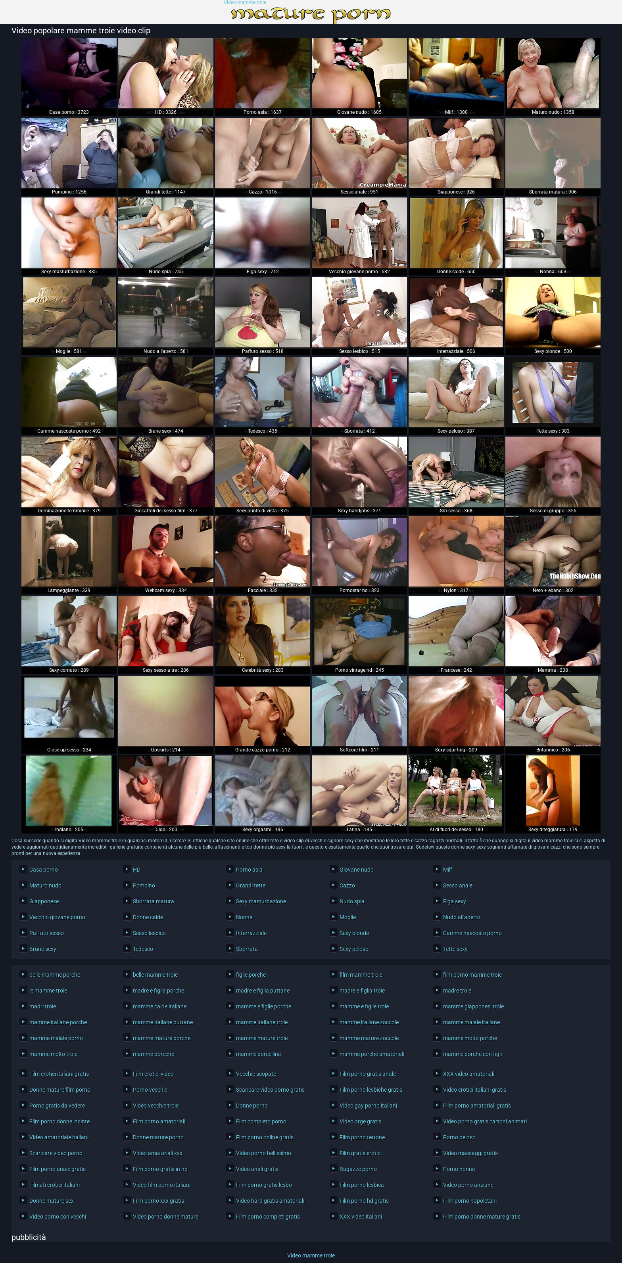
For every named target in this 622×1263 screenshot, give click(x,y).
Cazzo (347, 885)
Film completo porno (261, 1121)
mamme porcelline (258, 1054)
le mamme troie (48, 990)
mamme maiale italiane (471, 1022)
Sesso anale (457, 885)
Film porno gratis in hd (160, 1169)
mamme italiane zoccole (369, 1022)
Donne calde (148, 917)
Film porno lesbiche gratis (371, 1090)
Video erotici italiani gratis (474, 1090)
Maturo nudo (45, 885)
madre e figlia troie (362, 990)
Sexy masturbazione (261, 901)
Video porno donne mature (165, 1216)
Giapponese (44, 901)
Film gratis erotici (361, 1153)
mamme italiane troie (262, 1022)
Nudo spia (352, 901)
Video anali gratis (257, 1169)
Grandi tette (250, 885)
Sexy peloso (354, 949)
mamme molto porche (470, 1038)
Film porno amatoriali (159, 1121)
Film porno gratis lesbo (264, 1185)
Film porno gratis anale (368, 1074)
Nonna (244, 917)
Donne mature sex (51, 1201)
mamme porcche (153, 1054)
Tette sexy (455, 949)
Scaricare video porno (56, 1153)
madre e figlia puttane (263, 990)
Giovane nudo (357, 869)
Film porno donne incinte (59, 1121)
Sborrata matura (153, 901)
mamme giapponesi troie (473, 1006)
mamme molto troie (53, 1054)
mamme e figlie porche (263, 1006)
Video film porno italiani (161, 1185)
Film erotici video (153, 1074)
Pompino (144, 885)
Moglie (348, 917)
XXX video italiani (361, 1216)
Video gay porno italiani (368, 1105)
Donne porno (252, 1105)
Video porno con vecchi (57, 1216)
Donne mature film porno (59, 1090)
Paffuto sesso (46, 933)
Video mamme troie (245, 2)
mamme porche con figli (472, 1054)
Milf (447, 869)
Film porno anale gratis (57, 1169)
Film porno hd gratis (364, 1201)
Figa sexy (454, 901)
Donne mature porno (158, 1137)
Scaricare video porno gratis (270, 1090)
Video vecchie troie (156, 1105)
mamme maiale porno (56, 1038)
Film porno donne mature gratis (481, 1216)
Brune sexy (42, 949)
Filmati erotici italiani (54, 1185)
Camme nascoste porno (472, 933)
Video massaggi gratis (470, 1153)
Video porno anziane (468, 1185)
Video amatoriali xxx (157, 1153)
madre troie (457, 990)
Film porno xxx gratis (158, 1201)
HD (136, 869)
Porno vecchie (150, 1090)
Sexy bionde (354, 933)
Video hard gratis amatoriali (270, 1201)
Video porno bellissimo (263, 1153)
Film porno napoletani (470, 1201)
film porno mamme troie (472, 975)
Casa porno (43, 869)
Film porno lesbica (362, 1185)
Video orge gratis (360, 1121)
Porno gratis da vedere (57, 1105)
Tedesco (143, 949)
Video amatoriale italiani (58, 1137)
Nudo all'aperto (461, 917)
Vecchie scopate (256, 1074)
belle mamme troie (155, 975)
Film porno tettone (362, 1137)
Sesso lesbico (149, 933)
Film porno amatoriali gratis (477, 1105)
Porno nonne (459, 1169)
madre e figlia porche (158, 990)
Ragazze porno (358, 1169)
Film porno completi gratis (268, 1216)
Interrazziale (251, 933)
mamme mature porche (161, 1038)
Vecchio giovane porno (57, 917)
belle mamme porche (54, 975)
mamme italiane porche (58, 1022)
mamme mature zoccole (369, 1038)
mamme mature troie (262, 1038)
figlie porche (251, 975)
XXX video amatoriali (468, 1074)
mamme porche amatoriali (372, 1054)
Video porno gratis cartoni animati (484, 1121)
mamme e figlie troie (364, 1006)
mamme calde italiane (159, 1006)
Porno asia (249, 869)
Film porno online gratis (265, 1137)
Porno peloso (459, 1137)
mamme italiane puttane (163, 1022)
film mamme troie (361, 975)
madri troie (42, 1006)
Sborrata (247, 949)
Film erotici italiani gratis (59, 1074)
